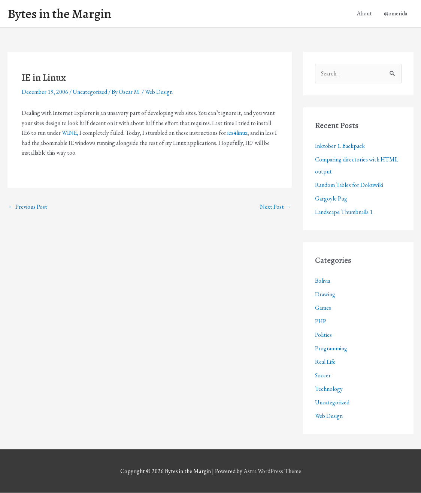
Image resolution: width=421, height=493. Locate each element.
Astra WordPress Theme (272, 471)
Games (323, 308)
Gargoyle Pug (331, 199)
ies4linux (238, 133)
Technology (329, 389)
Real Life (325, 362)
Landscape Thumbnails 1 (344, 212)
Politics (323, 335)
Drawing (325, 295)
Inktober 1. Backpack (340, 146)
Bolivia (322, 281)
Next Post (275, 207)
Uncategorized (90, 92)
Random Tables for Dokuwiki (349, 185)
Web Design (160, 92)
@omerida (396, 14)
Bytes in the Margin (60, 14)
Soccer (323, 376)
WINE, (70, 133)
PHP (321, 322)
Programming (331, 349)
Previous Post (27, 207)
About (364, 14)
